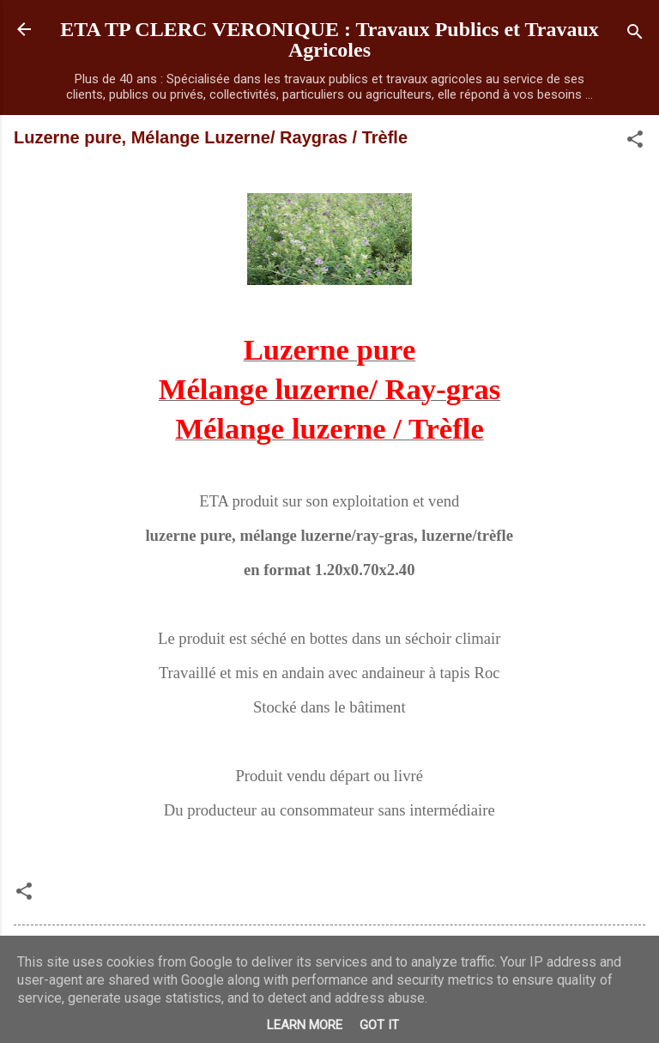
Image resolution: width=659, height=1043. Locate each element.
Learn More (304, 1025)
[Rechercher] (635, 35)
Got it (379, 1025)
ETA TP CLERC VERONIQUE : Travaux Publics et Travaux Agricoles (329, 39)
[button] (635, 142)
